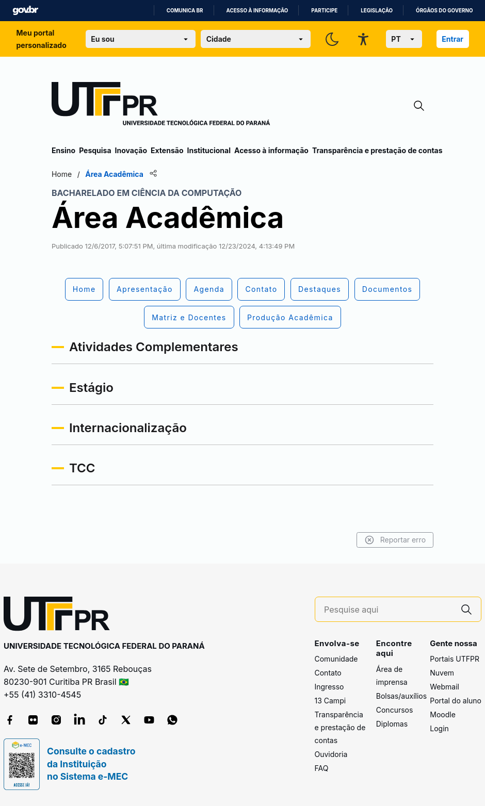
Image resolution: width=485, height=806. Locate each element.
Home (62, 174)
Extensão (167, 150)
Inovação (131, 150)
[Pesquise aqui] (388, 609)
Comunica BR (185, 10)
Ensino (63, 150)
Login (439, 728)
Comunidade (336, 658)
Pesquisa (95, 150)
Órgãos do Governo (444, 10)
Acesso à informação (257, 10)
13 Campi (330, 700)
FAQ (322, 768)
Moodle (443, 714)
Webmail (444, 686)
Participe (324, 10)
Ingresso (329, 686)
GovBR (25, 10)
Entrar (452, 39)
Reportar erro (395, 540)
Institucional (209, 150)
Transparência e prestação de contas (377, 150)
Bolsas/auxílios (401, 696)
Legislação (377, 10)
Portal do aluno (455, 700)
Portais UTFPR (454, 658)
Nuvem (442, 672)
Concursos (394, 709)
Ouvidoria (331, 754)
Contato (328, 672)
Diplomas (392, 723)
